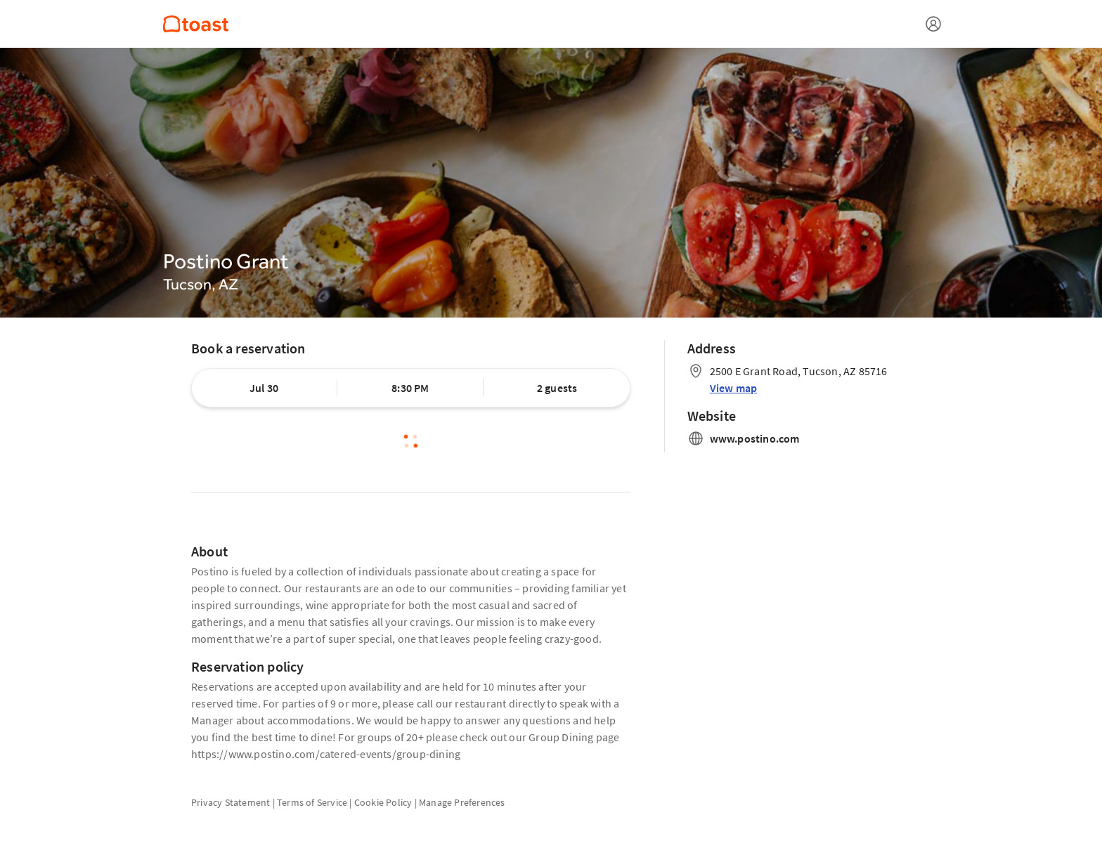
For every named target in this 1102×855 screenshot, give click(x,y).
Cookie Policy (383, 802)
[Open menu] (933, 24)
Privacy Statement (230, 802)
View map (734, 388)
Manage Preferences (462, 802)
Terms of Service (312, 802)
